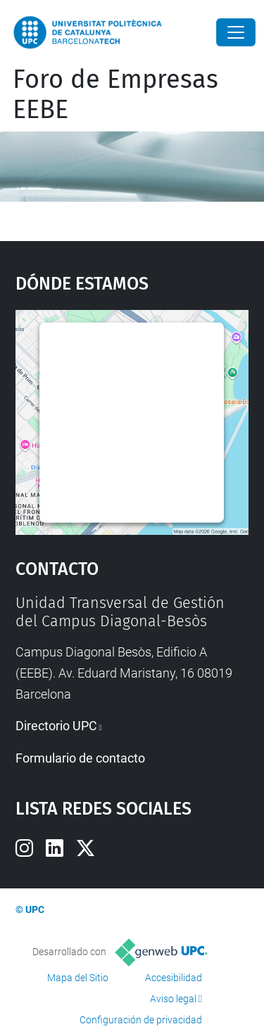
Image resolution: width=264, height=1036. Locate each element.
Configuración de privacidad (141, 1019)
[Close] (236, 32)
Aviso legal (173, 998)
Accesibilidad (173, 977)
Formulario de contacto (80, 758)
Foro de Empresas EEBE (115, 94)
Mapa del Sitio (77, 977)
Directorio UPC (56, 725)
